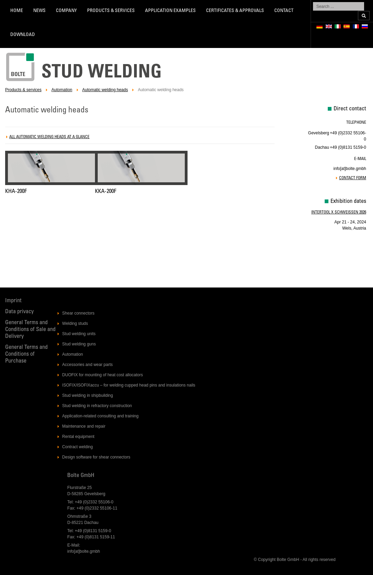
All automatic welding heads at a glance (49, 137)
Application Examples (170, 11)
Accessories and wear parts (87, 364)
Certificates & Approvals (235, 11)
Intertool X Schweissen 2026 (338, 212)
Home (16, 11)
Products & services (111, 11)
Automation (61, 89)
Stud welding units (78, 333)
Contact (283, 11)
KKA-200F (105, 192)
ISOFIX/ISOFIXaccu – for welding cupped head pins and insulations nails (128, 385)
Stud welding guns (79, 344)
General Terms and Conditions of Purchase (26, 354)
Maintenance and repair (83, 426)
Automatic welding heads (105, 89)
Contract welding (77, 446)
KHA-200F (16, 192)
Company (66, 11)
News (39, 11)
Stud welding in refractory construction (97, 405)
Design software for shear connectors (96, 457)
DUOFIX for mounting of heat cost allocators (102, 374)
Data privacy (19, 312)
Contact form (352, 178)
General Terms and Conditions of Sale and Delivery (30, 330)
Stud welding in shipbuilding (87, 395)
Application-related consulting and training (100, 416)
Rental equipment (78, 436)
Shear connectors (78, 313)
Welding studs (75, 323)
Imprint (13, 301)
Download (22, 35)
